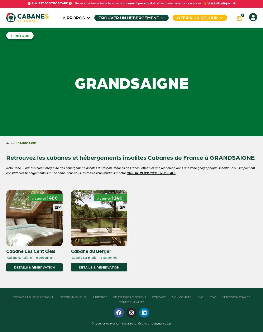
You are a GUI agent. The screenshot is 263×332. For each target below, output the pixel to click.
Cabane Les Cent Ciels (30, 251)
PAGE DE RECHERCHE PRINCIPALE (151, 173)
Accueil (10, 142)
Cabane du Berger (91, 251)
